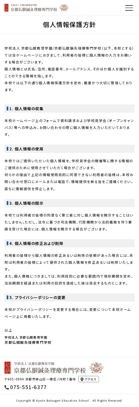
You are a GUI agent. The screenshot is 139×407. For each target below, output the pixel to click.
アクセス (90, 379)
